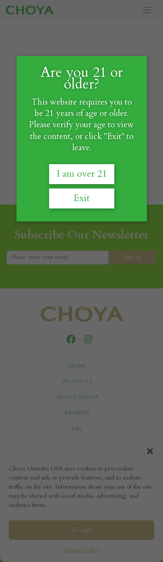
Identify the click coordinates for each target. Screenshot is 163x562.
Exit (81, 198)
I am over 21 (82, 174)
